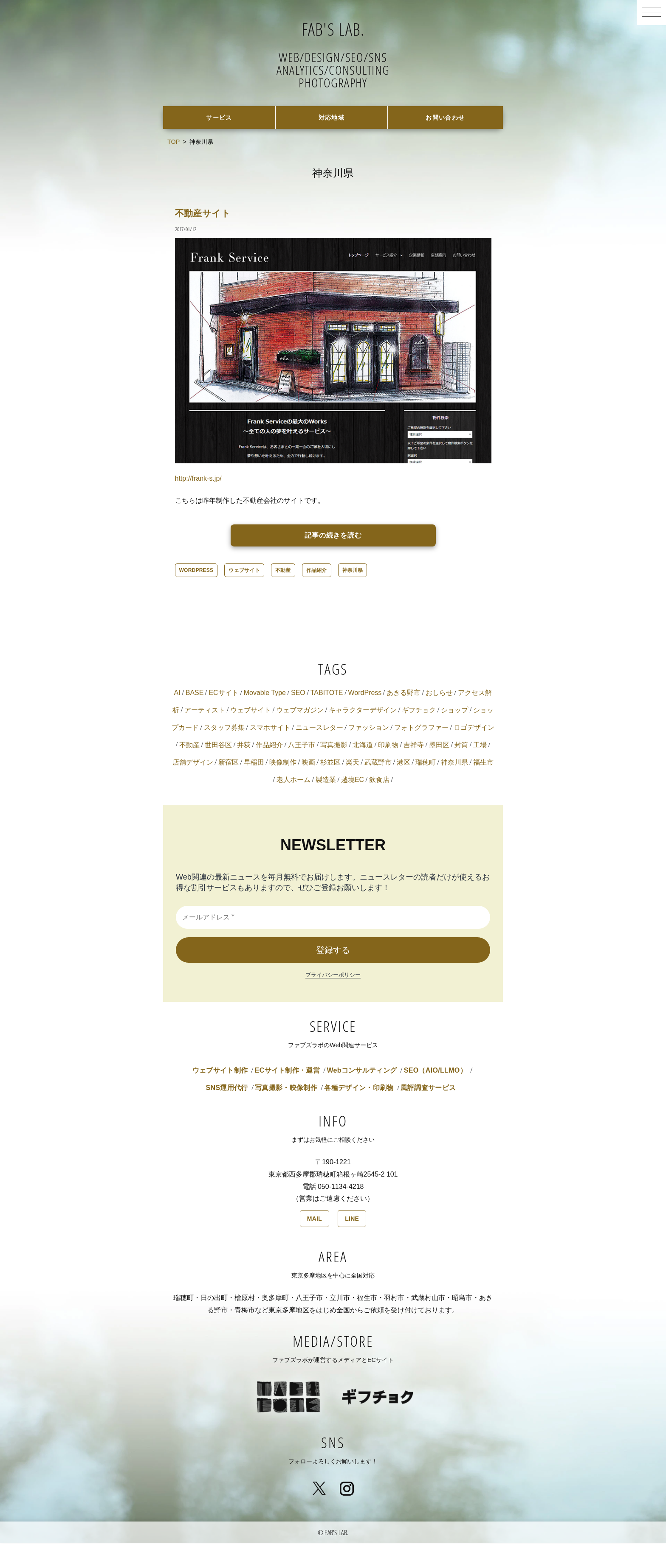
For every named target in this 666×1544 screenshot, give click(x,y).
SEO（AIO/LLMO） (435, 1071)
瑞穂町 (425, 763)
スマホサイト (270, 728)
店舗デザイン (192, 763)
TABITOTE (326, 693)
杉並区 (330, 763)
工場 (480, 745)
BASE (195, 693)
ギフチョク (419, 711)
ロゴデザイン (474, 728)
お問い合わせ (445, 117)
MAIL (314, 1219)
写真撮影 (333, 745)
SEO (298, 693)
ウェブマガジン (300, 711)
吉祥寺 (414, 745)
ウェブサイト (244, 571)
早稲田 (254, 763)
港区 (403, 763)
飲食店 (379, 780)
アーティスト (204, 711)
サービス (219, 117)
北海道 (363, 745)
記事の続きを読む (333, 536)
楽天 (352, 763)
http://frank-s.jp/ (198, 479)
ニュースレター (319, 728)
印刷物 (388, 745)
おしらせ (439, 693)
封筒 (461, 745)
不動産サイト (207, 213)
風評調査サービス (428, 1088)
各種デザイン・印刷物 (358, 1088)
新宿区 (228, 763)
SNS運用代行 (227, 1088)
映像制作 (282, 763)
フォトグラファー (421, 728)
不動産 (283, 571)
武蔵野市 (378, 763)
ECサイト (223, 693)
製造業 (326, 780)
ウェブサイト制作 (220, 1071)
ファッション (368, 728)
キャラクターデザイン (363, 711)
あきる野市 (403, 693)
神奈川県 (352, 571)
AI (177, 693)
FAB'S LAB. (333, 27)
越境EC (352, 780)
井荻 (244, 745)
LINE (352, 1219)
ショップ (454, 711)
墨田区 (439, 745)
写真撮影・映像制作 (286, 1088)
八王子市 (301, 745)
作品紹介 (316, 571)
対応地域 (331, 117)
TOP (173, 142)
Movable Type (265, 693)
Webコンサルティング (362, 1071)
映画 (308, 763)
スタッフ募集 (224, 728)
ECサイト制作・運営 (287, 1071)
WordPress (196, 571)
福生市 (483, 763)
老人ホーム (293, 780)
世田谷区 (218, 745)
